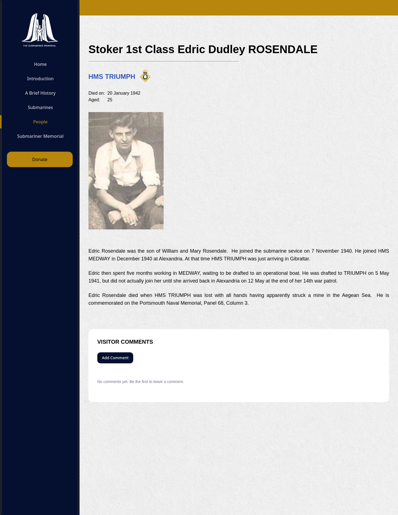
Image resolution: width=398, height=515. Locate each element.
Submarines (40, 107)
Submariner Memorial (40, 136)
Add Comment (115, 357)
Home (40, 64)
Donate (39, 159)
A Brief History (40, 93)
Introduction (40, 79)
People (40, 122)
